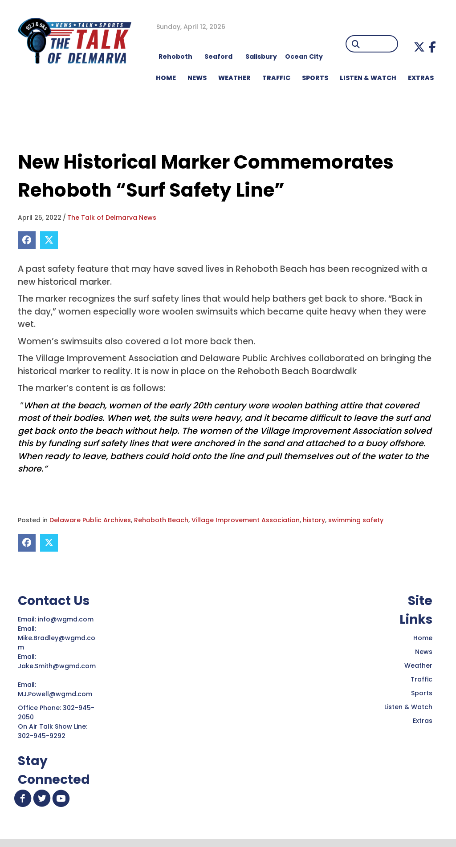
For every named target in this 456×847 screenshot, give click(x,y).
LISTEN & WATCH (368, 77)
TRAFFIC (276, 77)
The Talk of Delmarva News (111, 217)
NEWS (197, 77)
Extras (422, 720)
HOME (166, 77)
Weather (418, 665)
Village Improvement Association (245, 520)
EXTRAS (421, 77)
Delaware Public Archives (90, 520)
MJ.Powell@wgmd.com (57, 694)
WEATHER (234, 77)
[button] (419, 46)
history (314, 520)
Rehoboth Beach (161, 520)
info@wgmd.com (66, 619)
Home (422, 637)
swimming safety (355, 520)
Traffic (421, 679)
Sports (315, 77)
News (423, 651)
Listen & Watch (408, 706)
